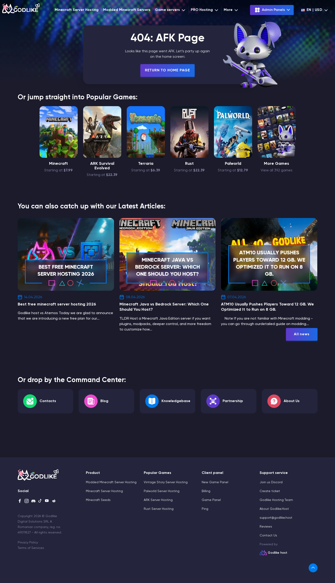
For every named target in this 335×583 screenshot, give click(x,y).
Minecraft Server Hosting (77, 10)
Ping (205, 508)
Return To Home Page (167, 70)
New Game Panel (215, 482)
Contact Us (268, 535)
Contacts (48, 401)
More (231, 10)
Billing (206, 491)
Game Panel (211, 500)
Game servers (170, 10)
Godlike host (277, 552)
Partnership (233, 401)
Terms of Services (31, 548)
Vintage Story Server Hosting (166, 482)
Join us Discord (271, 482)
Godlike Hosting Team (276, 500)
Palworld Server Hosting (161, 491)
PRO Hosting (205, 10)
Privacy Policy (28, 542)
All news (301, 334)
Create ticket (270, 491)
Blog (104, 401)
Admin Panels (270, 10)
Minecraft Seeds (98, 500)
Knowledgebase (175, 401)
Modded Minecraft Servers (126, 10)
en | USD (312, 10)
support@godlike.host (276, 517)
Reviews (266, 526)
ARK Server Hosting (158, 500)
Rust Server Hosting (159, 508)
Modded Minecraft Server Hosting (111, 482)
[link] (313, 567)
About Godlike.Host (274, 508)
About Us (292, 401)
